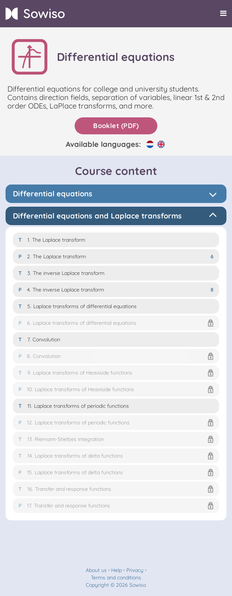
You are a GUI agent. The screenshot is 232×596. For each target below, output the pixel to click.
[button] (116, 323)
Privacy (134, 570)
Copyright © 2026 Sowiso (116, 585)
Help (116, 570)
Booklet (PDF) (116, 125)
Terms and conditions (116, 577)
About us (96, 570)
